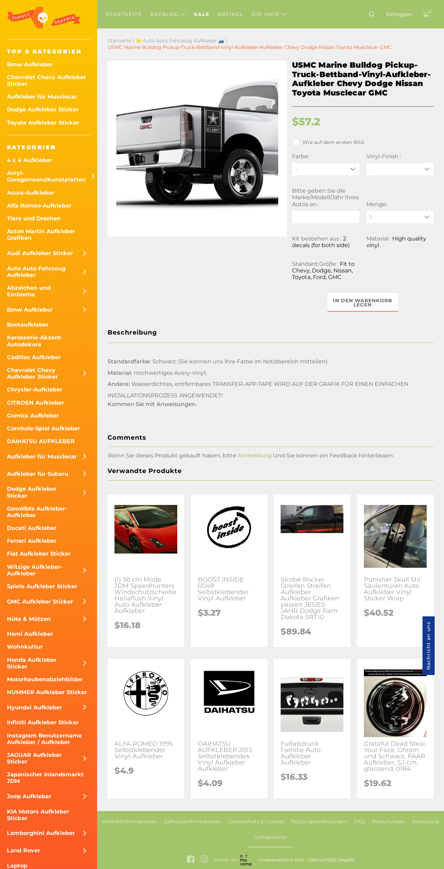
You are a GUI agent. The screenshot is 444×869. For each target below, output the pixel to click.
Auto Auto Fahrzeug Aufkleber (36, 271)
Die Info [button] (268, 14)
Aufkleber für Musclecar (42, 96)
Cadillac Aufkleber (34, 357)
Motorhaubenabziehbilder (45, 679)
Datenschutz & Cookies (256, 821)
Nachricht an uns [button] (428, 646)
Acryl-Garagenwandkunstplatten (46, 176)
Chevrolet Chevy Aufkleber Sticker (46, 80)
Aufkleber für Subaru (37, 474)
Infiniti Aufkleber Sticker (43, 722)
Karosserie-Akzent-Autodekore (35, 340)
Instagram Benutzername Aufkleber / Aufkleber (44, 738)
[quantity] (400, 217)
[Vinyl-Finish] (400, 169)
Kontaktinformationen (129, 821)
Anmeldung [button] (255, 455)
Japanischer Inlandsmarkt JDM (45, 777)
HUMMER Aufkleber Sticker (47, 692)
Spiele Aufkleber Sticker (42, 586)
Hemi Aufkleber (30, 634)
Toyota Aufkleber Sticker (43, 122)
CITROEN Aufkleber (35, 402)
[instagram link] (204, 859)
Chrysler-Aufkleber (34, 389)
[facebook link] (190, 859)
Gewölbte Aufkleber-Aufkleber (37, 511)
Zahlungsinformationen (192, 821)
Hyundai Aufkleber (34, 707)
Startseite (124, 14)
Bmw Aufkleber (30, 64)
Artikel (230, 14)
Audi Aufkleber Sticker (40, 253)
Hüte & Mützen (29, 619)
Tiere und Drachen (34, 218)
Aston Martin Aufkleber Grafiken (41, 234)
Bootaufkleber (28, 324)
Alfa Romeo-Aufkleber (39, 205)
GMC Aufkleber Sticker (40, 601)
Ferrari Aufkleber (32, 541)
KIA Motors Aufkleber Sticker (38, 814)
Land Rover (23, 850)
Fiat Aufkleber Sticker (39, 553)
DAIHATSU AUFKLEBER (41, 441)
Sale (202, 14)
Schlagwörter (270, 837)
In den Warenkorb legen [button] (363, 302)
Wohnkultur (25, 646)
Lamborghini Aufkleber (41, 833)
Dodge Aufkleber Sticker (43, 109)
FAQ (359, 821)
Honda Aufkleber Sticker (32, 663)
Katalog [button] (167, 14)
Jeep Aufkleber (29, 796)
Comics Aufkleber (33, 415)
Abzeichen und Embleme (29, 291)
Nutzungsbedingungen (319, 821)
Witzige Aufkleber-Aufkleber (34, 570)
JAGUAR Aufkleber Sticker (34, 758)
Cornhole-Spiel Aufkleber (43, 428)
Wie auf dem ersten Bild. (328, 142)
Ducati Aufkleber (32, 528)
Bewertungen (388, 821)
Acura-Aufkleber (30, 192)
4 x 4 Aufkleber (29, 160)
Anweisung (425, 821)
